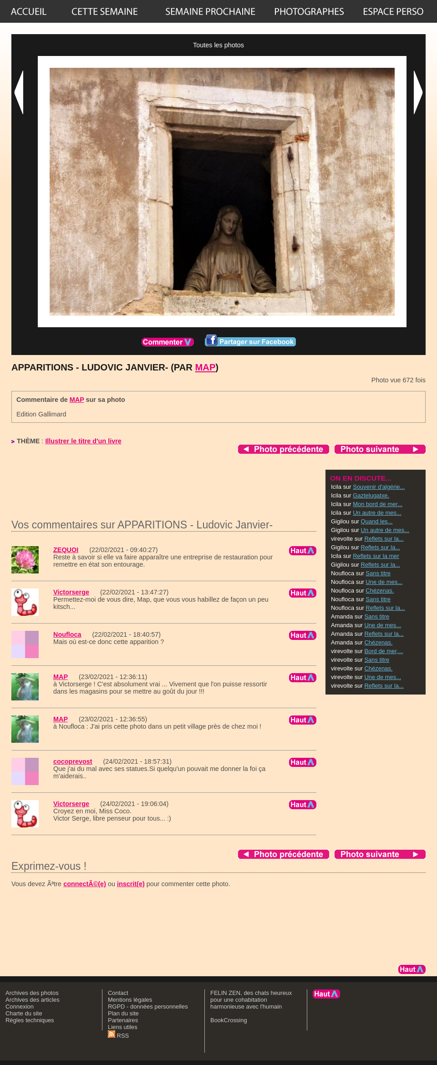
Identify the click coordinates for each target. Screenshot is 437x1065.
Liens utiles (122, 1027)
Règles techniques (29, 1020)
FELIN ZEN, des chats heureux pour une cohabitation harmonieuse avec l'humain (251, 999)
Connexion (19, 1006)
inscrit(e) (131, 884)
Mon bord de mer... (377, 504)
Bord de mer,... (383, 651)
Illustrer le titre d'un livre (83, 441)
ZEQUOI (65, 549)
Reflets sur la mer (376, 556)
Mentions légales (130, 999)
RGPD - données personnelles (148, 1006)
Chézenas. (380, 590)
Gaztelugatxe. (371, 495)
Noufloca (67, 634)
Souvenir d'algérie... (379, 486)
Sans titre (378, 573)
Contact (118, 992)
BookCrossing (228, 1020)
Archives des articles (32, 999)
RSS (118, 1035)
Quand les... (377, 521)
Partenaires (123, 1020)
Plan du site (123, 1013)
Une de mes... (384, 581)
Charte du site (23, 1013)
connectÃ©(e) (84, 884)
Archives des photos (32, 992)
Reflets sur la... (383, 538)
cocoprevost (72, 761)
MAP (205, 367)
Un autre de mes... (377, 512)
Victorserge (71, 592)
